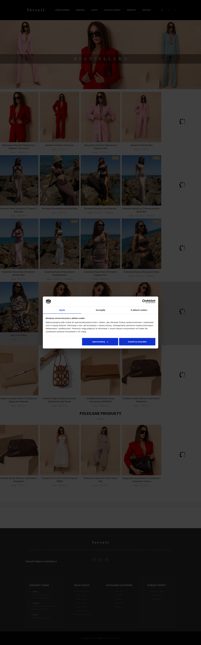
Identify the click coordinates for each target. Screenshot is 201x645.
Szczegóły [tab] (100, 310)
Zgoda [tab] (62, 310)
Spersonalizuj (100, 342)
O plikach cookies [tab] (139, 310)
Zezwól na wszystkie (137, 342)
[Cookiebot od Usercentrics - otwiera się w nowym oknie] (144, 301)
